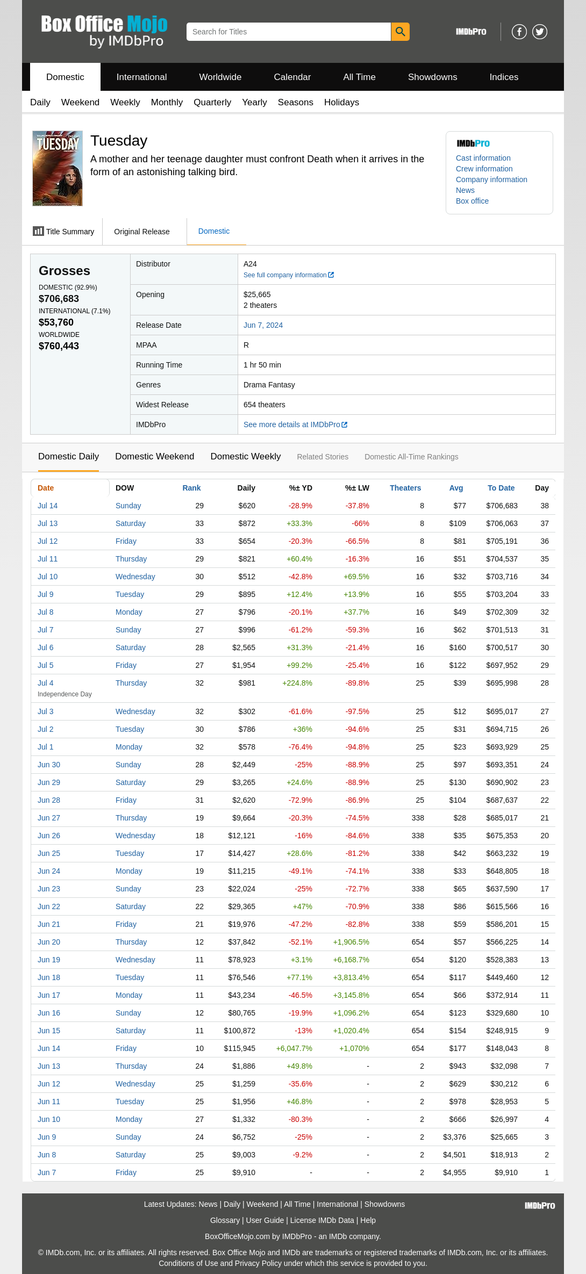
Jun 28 (49, 800)
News (465, 190)
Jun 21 (49, 924)
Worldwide (220, 77)
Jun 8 (47, 1154)
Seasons (295, 102)
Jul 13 (48, 523)
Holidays (341, 102)
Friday (126, 541)
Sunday (128, 505)
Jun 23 (49, 888)
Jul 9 (46, 594)
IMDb (338, 1236)
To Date (501, 488)
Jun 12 (49, 1083)
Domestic (65, 77)
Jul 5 (46, 665)
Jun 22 (49, 906)
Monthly (167, 102)
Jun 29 (49, 782)
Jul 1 (46, 747)
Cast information (483, 158)
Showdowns (433, 77)
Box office (472, 201)
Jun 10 (49, 1119)
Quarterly (212, 102)
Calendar (292, 77)
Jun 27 (49, 818)
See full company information (289, 275)
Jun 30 (49, 764)
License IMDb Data (322, 1220)
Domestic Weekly (245, 456)
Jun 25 (49, 853)
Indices (504, 77)
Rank (191, 488)
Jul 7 (46, 629)
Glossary (225, 1220)
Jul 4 (46, 683)
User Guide (265, 1220)
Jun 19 (49, 959)
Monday (129, 612)
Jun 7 (47, 1172)
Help (368, 1220)
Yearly (254, 102)
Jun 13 (49, 1066)
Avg (456, 488)
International (142, 77)
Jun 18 (49, 977)
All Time (360, 77)
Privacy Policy (258, 1263)
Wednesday (135, 576)
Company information (491, 179)
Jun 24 (49, 871)
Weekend (80, 102)
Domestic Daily (68, 456)
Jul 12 (48, 541)
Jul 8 (46, 612)
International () (74, 311)
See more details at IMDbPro (296, 424)
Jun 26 (49, 835)
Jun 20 (49, 942)
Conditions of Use (188, 1263)
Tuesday (130, 594)
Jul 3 (46, 711)
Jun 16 (49, 1013)
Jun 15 (49, 1030)
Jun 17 (49, 995)
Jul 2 (46, 729)
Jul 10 (48, 576)
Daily (40, 102)
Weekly (125, 102)
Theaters (405, 488)
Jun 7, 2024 (263, 325)
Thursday (131, 559)
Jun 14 (49, 1048)
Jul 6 (46, 647)
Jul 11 (48, 559)
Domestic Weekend (154, 456)
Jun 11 (49, 1101)
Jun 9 (47, 1137)
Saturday (131, 523)
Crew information (484, 168)
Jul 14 (48, 505)
